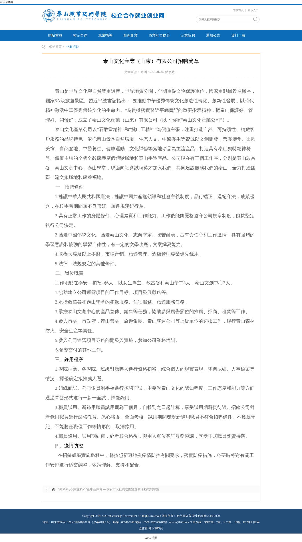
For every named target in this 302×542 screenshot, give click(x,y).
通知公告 (213, 35)
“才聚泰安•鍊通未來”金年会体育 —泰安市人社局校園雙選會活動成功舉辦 (108, 489)
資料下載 (238, 35)
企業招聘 (188, 35)
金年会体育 (7, 2)
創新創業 (130, 35)
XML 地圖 (151, 537)
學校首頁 (238, 10)
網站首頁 (55, 35)
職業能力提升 (159, 35)
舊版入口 (253, 10)
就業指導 (105, 35)
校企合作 (80, 35)
